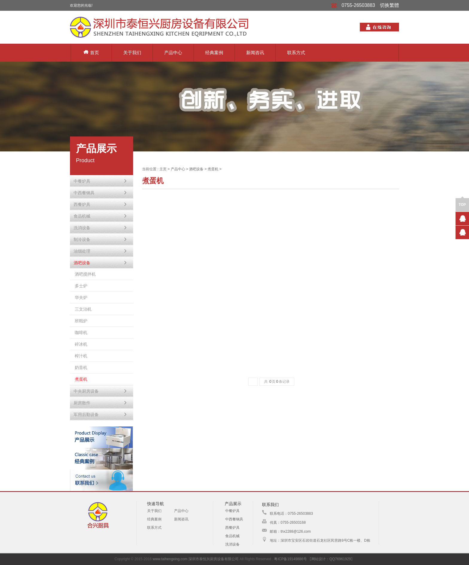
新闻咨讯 (255, 52)
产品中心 (173, 52)
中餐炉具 (232, 511)
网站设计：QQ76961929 (331, 559)
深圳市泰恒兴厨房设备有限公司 (213, 559)
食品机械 (232, 536)
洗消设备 (232, 544)
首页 (91, 52)
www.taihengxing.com (170, 559)
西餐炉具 (232, 527)
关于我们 (132, 52)
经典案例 (214, 52)
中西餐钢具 (234, 519)
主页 (163, 169)
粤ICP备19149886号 (290, 559)
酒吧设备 (196, 169)
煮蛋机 (213, 169)
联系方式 (296, 52)
